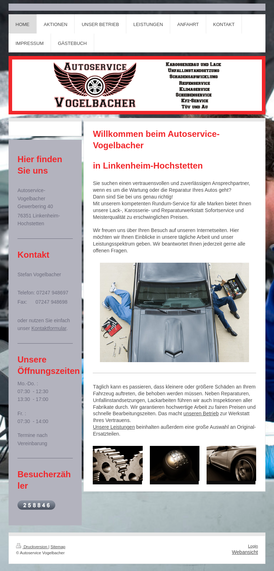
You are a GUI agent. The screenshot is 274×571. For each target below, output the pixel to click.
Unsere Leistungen (114, 427)
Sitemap (58, 547)
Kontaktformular (48, 328)
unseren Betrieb (201, 413)
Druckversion (32, 547)
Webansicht (245, 552)
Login (253, 546)
